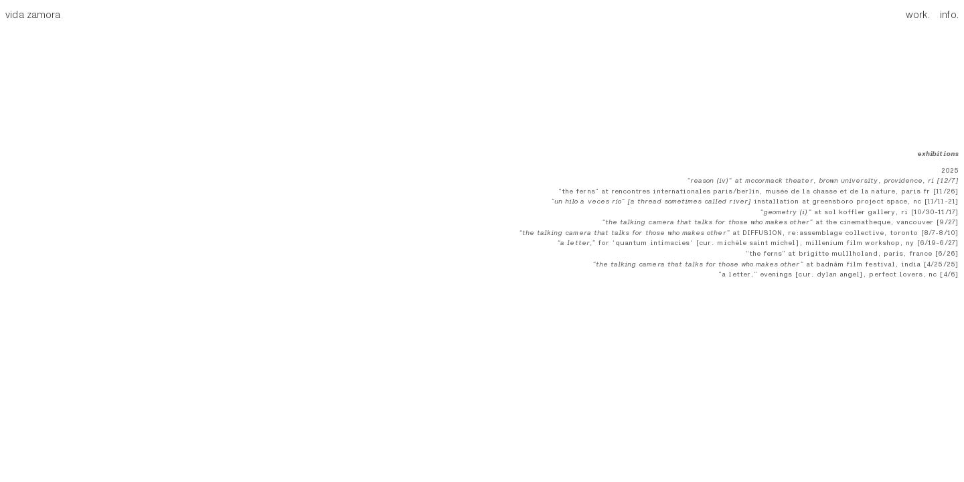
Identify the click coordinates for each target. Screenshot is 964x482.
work (916, 15)
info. (945, 15)
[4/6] (947, 274)
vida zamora (32, 15)
